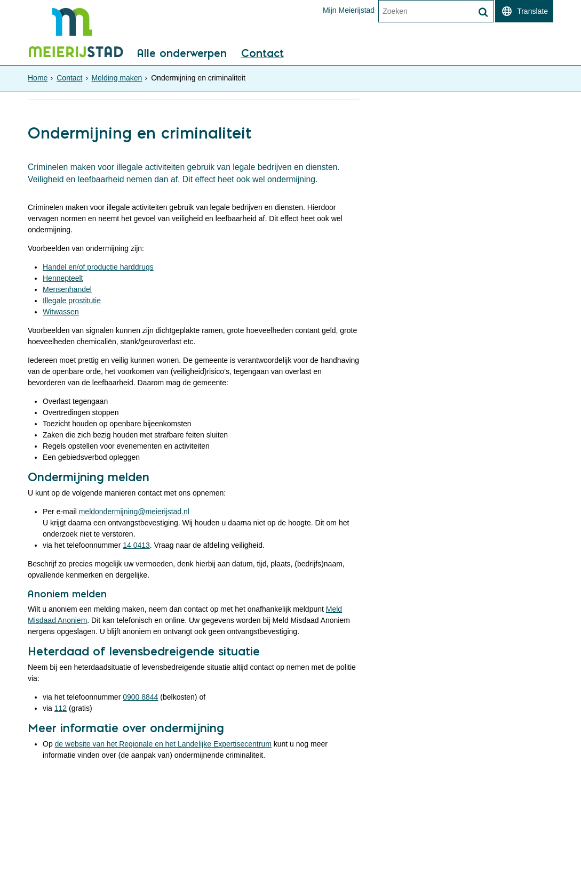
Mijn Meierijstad (349, 10)
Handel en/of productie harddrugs (98, 267)
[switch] (524, 11)
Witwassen (61, 311)
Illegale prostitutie (72, 300)
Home (37, 78)
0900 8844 (140, 697)
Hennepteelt (63, 278)
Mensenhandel (67, 289)
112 (60, 708)
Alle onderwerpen (182, 54)
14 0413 (136, 545)
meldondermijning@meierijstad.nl (134, 511)
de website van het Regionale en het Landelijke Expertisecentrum (163, 744)
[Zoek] (483, 12)
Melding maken (116, 78)
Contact (262, 54)
